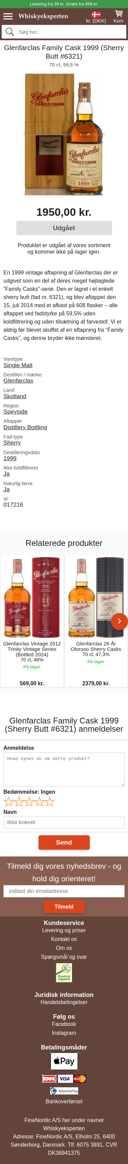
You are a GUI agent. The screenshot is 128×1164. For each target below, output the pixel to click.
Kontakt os (64, 939)
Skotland (14, 396)
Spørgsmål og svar (64, 957)
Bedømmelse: (29, 792)
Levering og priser (64, 930)
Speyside (15, 411)
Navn (10, 812)
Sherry (12, 442)
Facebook (64, 1024)
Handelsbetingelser (64, 1002)
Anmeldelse (18, 748)
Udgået (64, 228)
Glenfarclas (18, 380)
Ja (6, 473)
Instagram (64, 1033)
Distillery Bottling (25, 427)
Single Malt (17, 365)
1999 (9, 458)
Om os (64, 948)
